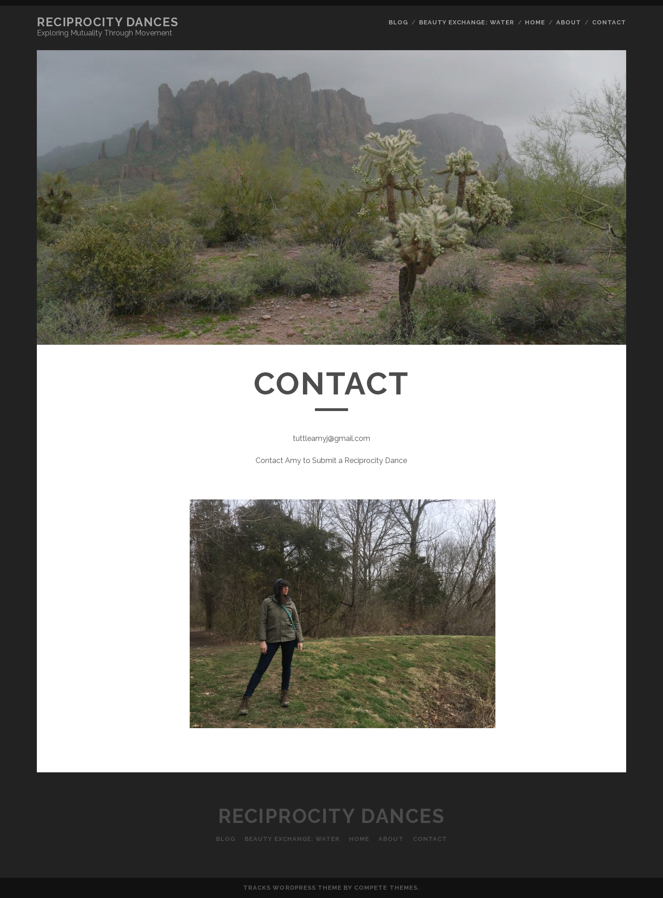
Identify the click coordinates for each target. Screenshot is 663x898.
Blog (398, 22)
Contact (609, 22)
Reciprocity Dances (107, 22)
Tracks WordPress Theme (292, 887)
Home (535, 22)
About (568, 22)
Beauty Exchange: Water (466, 22)
